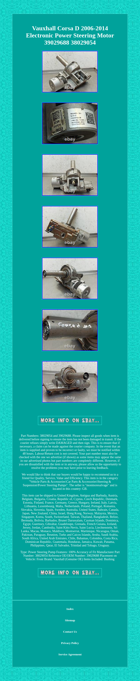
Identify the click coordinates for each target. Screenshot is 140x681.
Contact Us (70, 631)
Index (70, 609)
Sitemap (70, 620)
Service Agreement (69, 654)
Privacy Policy (70, 643)
